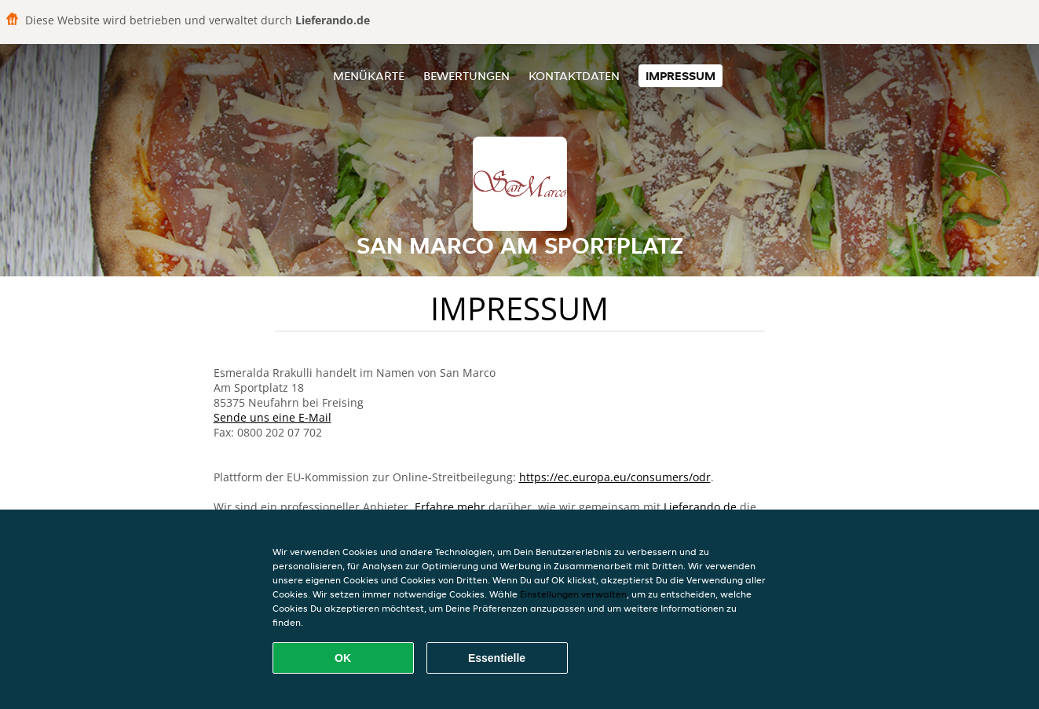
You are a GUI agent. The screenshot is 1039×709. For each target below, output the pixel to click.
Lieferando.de (700, 506)
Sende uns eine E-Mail (272, 417)
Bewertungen (466, 76)
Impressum (680, 76)
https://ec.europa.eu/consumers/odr (615, 477)
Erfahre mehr (450, 506)
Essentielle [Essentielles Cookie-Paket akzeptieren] (496, 658)
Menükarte (368, 76)
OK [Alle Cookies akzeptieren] (343, 658)
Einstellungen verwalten (573, 594)
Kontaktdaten (574, 76)
